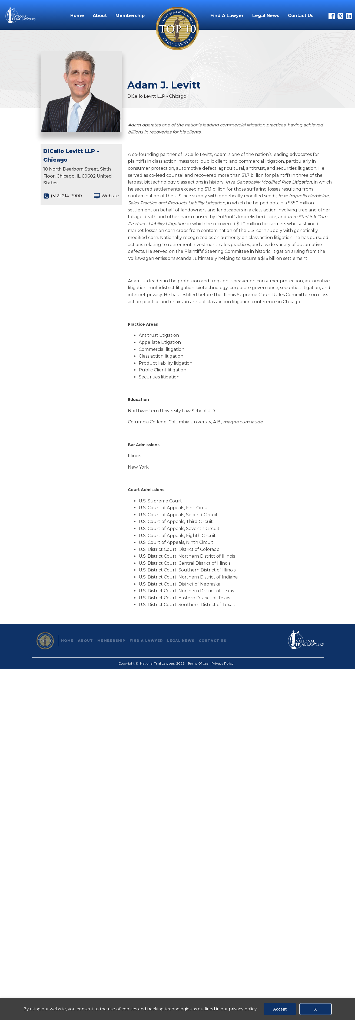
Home (77, 15)
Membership (130, 15)
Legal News (265, 15)
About (100, 15)
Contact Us (300, 15)
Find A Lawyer (227, 15)
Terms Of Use (198, 663)
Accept (280, 1009)
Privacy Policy (222, 663)
